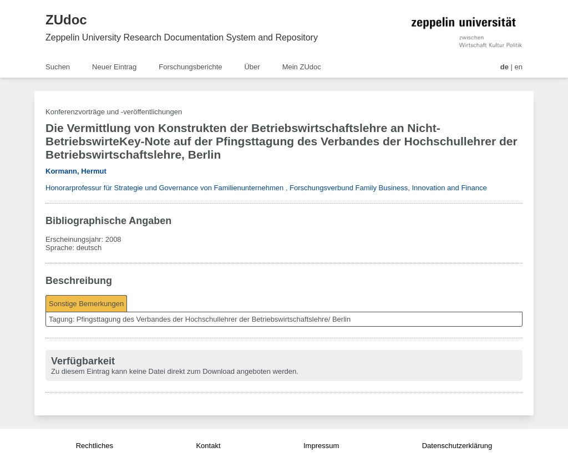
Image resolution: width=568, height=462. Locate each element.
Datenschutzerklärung (457, 445)
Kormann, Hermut (75, 171)
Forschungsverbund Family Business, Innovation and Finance (388, 188)
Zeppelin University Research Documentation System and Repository (181, 37)
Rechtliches (94, 445)
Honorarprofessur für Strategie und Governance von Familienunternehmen (164, 188)
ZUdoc (66, 19)
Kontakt (208, 445)
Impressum (321, 445)
